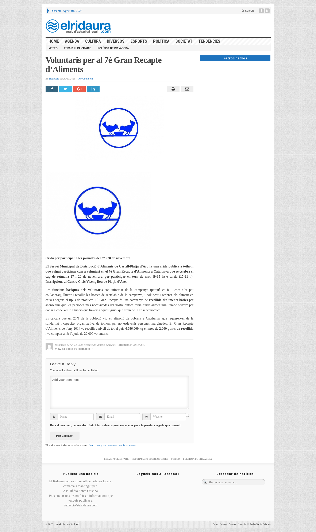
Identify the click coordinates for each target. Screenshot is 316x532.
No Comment (85, 78)
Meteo (53, 48)
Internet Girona (228, 524)
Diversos (115, 41)
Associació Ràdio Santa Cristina (254, 524)
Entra (215, 524)
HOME (54, 41)
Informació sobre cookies (150, 459)
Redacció (54, 78)
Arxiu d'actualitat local (66, 524)
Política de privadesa (113, 48)
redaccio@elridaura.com (80, 505)
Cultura (93, 41)
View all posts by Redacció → (74, 348)
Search (248, 10)
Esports (139, 41)
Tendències (209, 41)
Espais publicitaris (77, 48)
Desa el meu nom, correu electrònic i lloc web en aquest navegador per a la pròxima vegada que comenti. (115, 425)
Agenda (72, 41)
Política (161, 41)
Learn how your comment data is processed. (113, 445)
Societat (184, 41)
